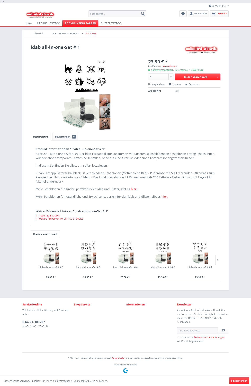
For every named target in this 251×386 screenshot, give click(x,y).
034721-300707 (33, 322)
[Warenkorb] (219, 13)
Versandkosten (118, 357)
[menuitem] (117, 13)
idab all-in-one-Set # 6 (51, 267)
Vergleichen (156, 84)
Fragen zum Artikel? (48, 215)
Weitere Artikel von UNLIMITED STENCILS (59, 218)
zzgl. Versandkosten (167, 66)
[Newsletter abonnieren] (223, 330)
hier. (134, 189)
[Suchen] (142, 13)
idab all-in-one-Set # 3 (163, 267)
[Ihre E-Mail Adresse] (197, 330)
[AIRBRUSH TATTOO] (48, 23)
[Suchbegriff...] (117, 13)
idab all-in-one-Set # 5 (88, 267)
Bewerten (192, 84)
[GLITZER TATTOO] (111, 23)
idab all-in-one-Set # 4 (125, 267)
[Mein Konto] (198, 13)
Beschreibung (40, 136)
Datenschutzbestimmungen (209, 337)
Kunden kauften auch (45, 234)
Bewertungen (65, 137)
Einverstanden (239, 380)
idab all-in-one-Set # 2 (200, 267)
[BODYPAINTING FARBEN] (80, 23)
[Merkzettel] (183, 13)
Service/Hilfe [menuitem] (217, 5)
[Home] (28, 23)
